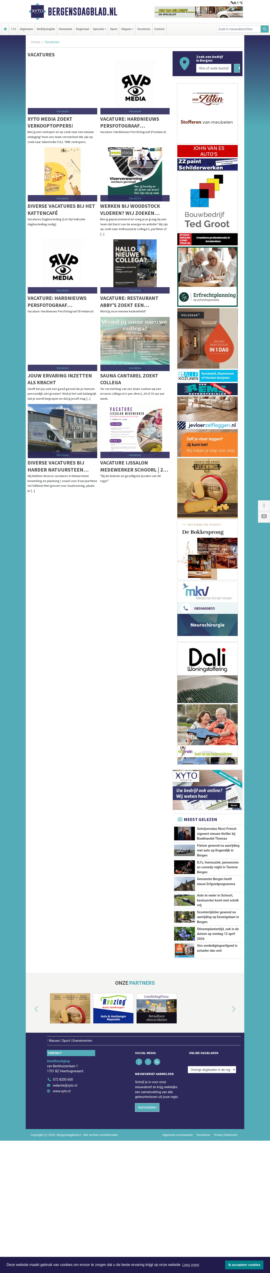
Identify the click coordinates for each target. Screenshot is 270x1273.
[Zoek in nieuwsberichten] (238, 29)
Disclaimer (203, 1242)
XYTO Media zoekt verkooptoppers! (50, 122)
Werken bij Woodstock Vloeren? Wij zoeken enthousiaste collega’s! (132, 209)
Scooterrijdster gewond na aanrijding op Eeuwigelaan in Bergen (218, 988)
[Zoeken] (265, 29)
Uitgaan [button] (126, 29)
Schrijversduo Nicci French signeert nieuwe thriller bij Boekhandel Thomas (216, 834)
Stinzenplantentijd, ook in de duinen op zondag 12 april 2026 (218, 1020)
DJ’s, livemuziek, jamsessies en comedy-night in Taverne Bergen (218, 887)
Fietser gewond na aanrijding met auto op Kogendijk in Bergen (218, 850)
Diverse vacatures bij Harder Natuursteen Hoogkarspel (56, 466)
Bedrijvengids (46, 29)
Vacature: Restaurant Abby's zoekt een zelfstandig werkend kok (134, 302)
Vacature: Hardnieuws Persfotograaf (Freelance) (129, 122)
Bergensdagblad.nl (82, 12)
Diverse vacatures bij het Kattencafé (61, 209)
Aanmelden (147, 1215)
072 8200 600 (63, 1187)
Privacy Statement (226, 1242)
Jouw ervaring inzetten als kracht (60, 379)
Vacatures (143, 29)
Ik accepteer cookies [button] (244, 1265)
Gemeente (65, 29)
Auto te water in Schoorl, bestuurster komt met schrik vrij (218, 956)
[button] (31, 1116)
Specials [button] (98, 29)
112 (13, 29)
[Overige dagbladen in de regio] (212, 1176)
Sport (113, 29)
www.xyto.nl (61, 1198)
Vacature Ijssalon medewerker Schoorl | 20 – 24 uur (134, 466)
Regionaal (82, 29)
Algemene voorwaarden (177, 1242)
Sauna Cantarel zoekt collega (129, 379)
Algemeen (26, 29)
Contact (159, 29)
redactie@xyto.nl (65, 1193)
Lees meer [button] (190, 1265)
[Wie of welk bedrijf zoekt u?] (213, 68)
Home (35, 42)
